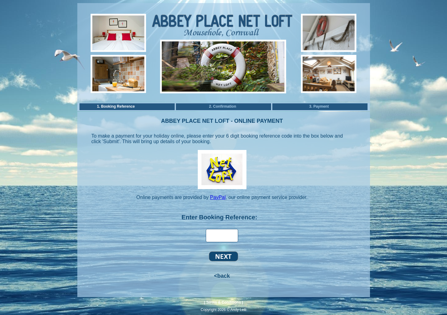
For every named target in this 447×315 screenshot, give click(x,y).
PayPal (218, 197)
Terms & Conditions (223, 302)
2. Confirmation (222, 106)
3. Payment (319, 106)
